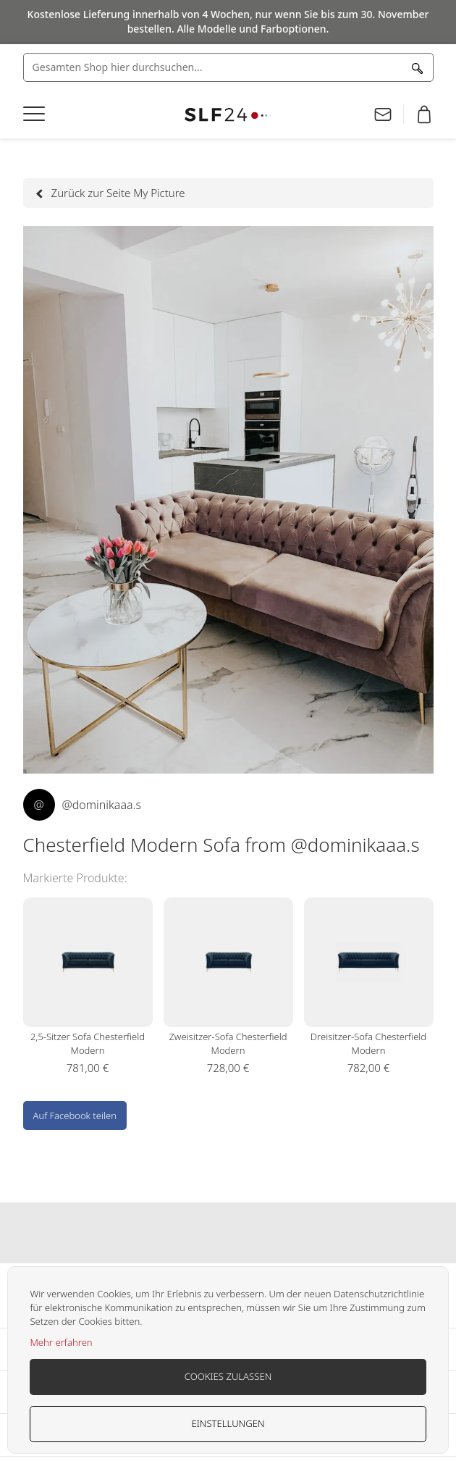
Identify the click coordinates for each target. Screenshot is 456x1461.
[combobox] (228, 67)
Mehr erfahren (61, 1342)
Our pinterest (256, 1233)
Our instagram (228, 1233)
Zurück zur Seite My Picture (111, 192)
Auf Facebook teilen (75, 1115)
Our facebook (199, 1233)
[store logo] (228, 115)
